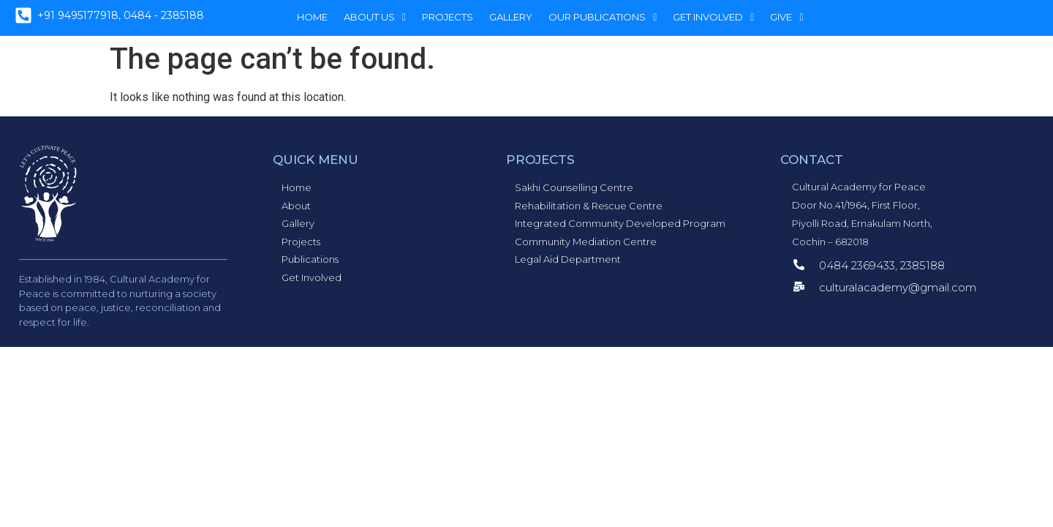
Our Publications (602, 17)
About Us (375, 17)
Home (312, 17)
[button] (375, 17)
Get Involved (713, 17)
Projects (447, 17)
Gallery (510, 17)
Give (786, 17)
